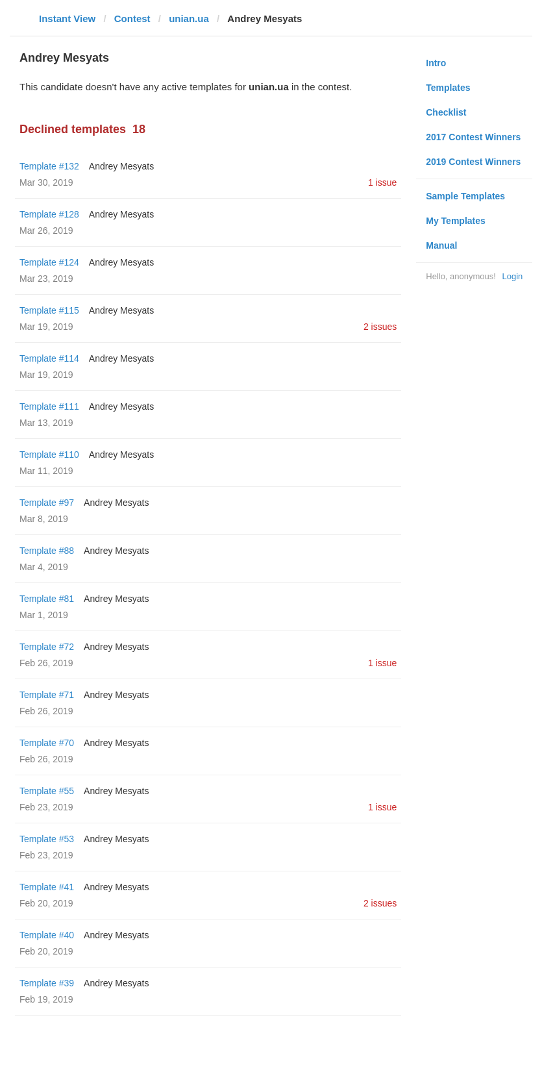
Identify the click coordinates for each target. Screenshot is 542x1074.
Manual (441, 245)
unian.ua (189, 18)
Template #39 (46, 983)
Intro (436, 63)
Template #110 (49, 454)
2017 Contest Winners (473, 137)
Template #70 (46, 743)
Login (512, 276)
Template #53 (46, 839)
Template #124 (49, 262)
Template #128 (49, 214)
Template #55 (46, 791)
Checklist (446, 112)
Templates (448, 87)
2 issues (380, 326)
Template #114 (49, 358)
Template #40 (46, 935)
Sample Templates (465, 196)
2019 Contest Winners (473, 161)
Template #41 (46, 887)
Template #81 (46, 598)
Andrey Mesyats (121, 166)
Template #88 (46, 550)
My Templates (456, 221)
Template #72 (46, 647)
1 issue (382, 182)
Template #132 (49, 166)
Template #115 (49, 310)
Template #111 (49, 406)
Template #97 (46, 502)
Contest (132, 18)
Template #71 (46, 695)
